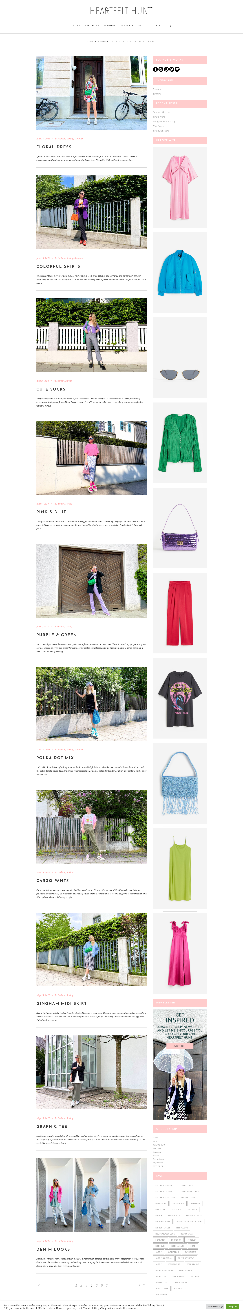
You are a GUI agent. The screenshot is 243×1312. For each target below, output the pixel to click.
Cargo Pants (52, 881)
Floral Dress (54, 147)
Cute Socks (51, 389)
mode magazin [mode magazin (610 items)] (177, 1246)
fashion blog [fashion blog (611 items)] (174, 1216)
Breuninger (158, 1159)
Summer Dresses (161, 112)
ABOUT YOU (159, 1145)
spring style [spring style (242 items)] (160, 1276)
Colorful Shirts (58, 267)
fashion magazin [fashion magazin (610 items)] (162, 1228)
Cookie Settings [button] (215, 1306)
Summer (79, 138)
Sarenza (157, 1152)
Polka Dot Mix (55, 758)
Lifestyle (157, 94)
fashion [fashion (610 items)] (158, 1216)
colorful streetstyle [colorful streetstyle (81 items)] (165, 1198)
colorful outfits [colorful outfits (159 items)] (163, 1192)
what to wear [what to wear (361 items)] (161, 1288)
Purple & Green (56, 635)
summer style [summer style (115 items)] (161, 1282)
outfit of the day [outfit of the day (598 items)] (186, 1258)
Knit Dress (158, 126)
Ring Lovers (159, 117)
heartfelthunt (98, 41)
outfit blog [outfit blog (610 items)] (173, 1252)
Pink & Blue (51, 512)
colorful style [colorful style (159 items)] (188, 1198)
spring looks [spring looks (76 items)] (193, 1264)
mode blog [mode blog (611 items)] (160, 1246)
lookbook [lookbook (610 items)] (176, 1240)
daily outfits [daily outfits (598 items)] (178, 1204)
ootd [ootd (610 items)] (192, 1246)
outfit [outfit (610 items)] (158, 1252)
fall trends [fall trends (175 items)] (192, 1210)
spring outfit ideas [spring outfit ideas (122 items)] (164, 1270)
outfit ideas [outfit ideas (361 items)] (190, 1252)
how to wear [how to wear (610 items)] (186, 1234)
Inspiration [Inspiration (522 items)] (160, 1240)
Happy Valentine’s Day (164, 121)
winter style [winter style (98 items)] (180, 1288)
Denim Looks (53, 1250)
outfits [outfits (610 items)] (158, 1264)
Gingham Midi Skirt (61, 1004)
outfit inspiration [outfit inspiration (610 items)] (163, 1258)
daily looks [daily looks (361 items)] (160, 1204)
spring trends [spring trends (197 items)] (178, 1276)
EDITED (157, 1148)
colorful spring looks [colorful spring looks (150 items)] (188, 1192)
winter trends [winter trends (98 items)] (161, 1295)
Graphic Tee (51, 1127)
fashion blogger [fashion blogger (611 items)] (193, 1216)
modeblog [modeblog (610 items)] (192, 1240)
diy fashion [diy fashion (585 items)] (195, 1204)
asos (155, 1141)
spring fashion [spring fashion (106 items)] (174, 1264)
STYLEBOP (158, 1166)
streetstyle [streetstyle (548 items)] (195, 1276)
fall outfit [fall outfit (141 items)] (160, 1210)
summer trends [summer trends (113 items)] (180, 1282)
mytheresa (158, 1163)
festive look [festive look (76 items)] (182, 1228)
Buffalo (156, 1155)
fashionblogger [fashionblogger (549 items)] (162, 1222)
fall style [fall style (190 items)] (176, 1210)
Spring (70, 138)
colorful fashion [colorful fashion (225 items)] (163, 1186)
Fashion (61, 138)
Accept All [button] (232, 1306)
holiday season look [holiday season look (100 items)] (165, 1234)
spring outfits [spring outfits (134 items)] (185, 1270)
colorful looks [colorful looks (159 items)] (185, 1186)
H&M (155, 1138)
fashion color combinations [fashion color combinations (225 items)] (189, 1222)
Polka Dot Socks (161, 131)
